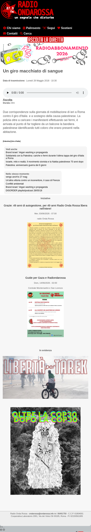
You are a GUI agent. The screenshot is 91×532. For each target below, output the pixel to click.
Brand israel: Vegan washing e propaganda (27, 152)
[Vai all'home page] (27, 18)
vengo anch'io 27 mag (16, 177)
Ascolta (7, 99)
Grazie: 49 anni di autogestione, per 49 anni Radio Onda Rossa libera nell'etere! (45, 207)
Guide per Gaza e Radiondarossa (45, 277)
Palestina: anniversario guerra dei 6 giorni (26, 165)
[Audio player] (45, 93)
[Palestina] (7, 141)
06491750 (62, 513)
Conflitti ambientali (15, 184)
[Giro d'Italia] (15, 141)
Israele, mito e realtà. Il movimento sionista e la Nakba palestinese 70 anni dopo (45, 161)
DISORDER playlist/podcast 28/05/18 (24, 190)
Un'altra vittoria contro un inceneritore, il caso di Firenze (33, 180)
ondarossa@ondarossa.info (41, 513)
